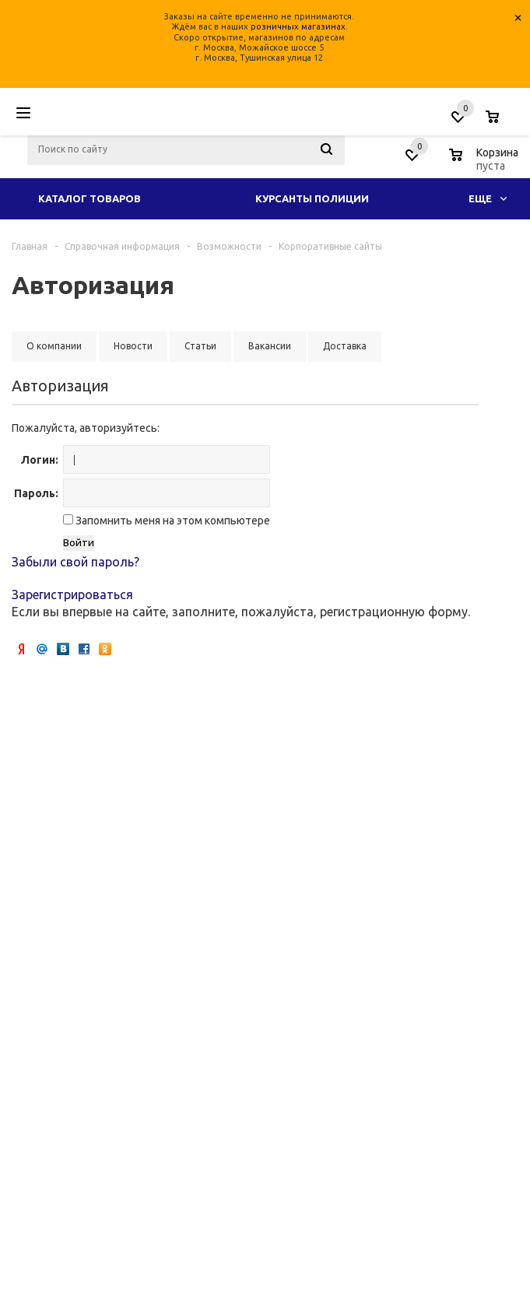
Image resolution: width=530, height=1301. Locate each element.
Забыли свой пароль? (75, 562)
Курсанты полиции (312, 198)
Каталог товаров (89, 198)
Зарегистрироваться (72, 594)
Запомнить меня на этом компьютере (171, 520)
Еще (488, 198)
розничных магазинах (298, 26)
